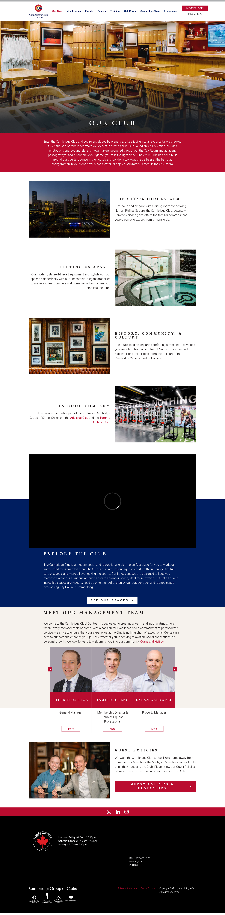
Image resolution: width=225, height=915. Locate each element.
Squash (102, 11)
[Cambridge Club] (38, 11)
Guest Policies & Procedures (152, 786)
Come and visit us (152, 641)
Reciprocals (171, 11)
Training (115, 11)
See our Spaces (110, 600)
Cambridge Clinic (150, 11)
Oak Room (130, 11)
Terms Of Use (148, 890)
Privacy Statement (127, 890)
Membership (73, 11)
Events (89, 11)
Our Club (57, 11)
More (71, 728)
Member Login (195, 8)
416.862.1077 (195, 14)
